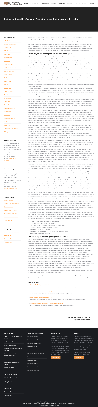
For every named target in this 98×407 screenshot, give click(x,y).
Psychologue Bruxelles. (48, 401)
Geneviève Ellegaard (9, 71)
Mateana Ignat (7, 81)
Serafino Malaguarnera (9, 108)
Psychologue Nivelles (32, 356)
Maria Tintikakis (8, 125)
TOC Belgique (7, 359)
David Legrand (7, 98)
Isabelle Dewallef (8, 57)
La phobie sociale (8, 220)
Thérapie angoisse (8, 207)
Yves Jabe (6, 84)
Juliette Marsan (8, 111)
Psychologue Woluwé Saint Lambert (35, 353)
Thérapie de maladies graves (11, 217)
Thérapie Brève (7, 371)
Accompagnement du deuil (10, 213)
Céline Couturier (8, 50)
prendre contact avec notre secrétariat (64, 277)
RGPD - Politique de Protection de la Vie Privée (49, 405)
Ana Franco (7, 77)
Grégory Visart (7, 132)
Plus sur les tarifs (8, 235)
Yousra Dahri (7, 54)
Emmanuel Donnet (8, 64)
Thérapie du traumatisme (10, 345)
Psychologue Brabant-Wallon (34, 343)
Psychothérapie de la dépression (11, 203)
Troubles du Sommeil (9, 367)
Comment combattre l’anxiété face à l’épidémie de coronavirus (46, 303)
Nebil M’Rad (7, 115)
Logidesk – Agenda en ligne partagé (12, 341)
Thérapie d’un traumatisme (10, 210)
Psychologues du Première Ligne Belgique (12, 363)
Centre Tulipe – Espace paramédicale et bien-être (13, 337)
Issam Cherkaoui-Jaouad (10, 44)
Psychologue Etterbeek (32, 336)
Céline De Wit (7, 61)
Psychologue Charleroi (32, 363)
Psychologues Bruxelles (59, 338)
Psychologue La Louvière (33, 340)
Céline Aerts (7, 40)
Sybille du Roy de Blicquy (10, 67)
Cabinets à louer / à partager (11, 374)
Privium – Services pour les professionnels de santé (10, 354)
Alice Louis (6, 105)
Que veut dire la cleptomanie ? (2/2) (39, 285)
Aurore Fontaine (8, 74)
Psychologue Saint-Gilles (33, 367)
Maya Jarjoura (7, 88)
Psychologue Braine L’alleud (34, 350)
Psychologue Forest (32, 360)
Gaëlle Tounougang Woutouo (11, 128)
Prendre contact (8, 242)
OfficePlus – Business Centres (11, 377)
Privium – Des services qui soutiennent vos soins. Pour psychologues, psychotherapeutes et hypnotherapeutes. (52, 403)
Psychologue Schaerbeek (33, 370)
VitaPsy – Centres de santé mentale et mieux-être (13, 349)
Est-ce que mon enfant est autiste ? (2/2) (41, 291)
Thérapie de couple (8, 200)
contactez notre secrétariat (10, 188)
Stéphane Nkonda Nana (9, 118)
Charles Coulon (7, 47)
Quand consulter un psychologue (12, 232)
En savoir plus (55, 357)
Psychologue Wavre (32, 346)
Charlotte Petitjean (8, 121)
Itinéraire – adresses (9, 238)
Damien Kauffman (8, 91)
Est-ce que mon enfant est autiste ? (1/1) (41, 297)
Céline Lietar (7, 101)
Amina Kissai (7, 94)
